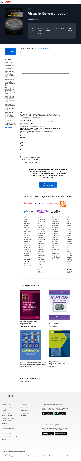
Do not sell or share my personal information (13, 451)
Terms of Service (6, 457)
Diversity (4, 426)
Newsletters (24, 410)
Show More (8, 127)
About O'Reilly (7, 405)
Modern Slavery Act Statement (41, 457)
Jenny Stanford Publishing (71, 30)
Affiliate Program (7, 421)
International (6, 434)
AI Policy (23, 415)
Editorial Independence (26, 457)
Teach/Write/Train (7, 408)
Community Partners (8, 418)
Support (24, 405)
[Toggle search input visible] (79, 2)
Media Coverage (7, 415)
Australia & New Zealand (9, 437)
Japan (4, 439)
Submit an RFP (6, 423)
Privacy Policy (25, 413)
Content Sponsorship (8, 428)
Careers (4, 410)
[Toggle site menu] (2, 2)
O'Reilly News (6, 413)
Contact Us (24, 408)
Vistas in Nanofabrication (41, 48)
